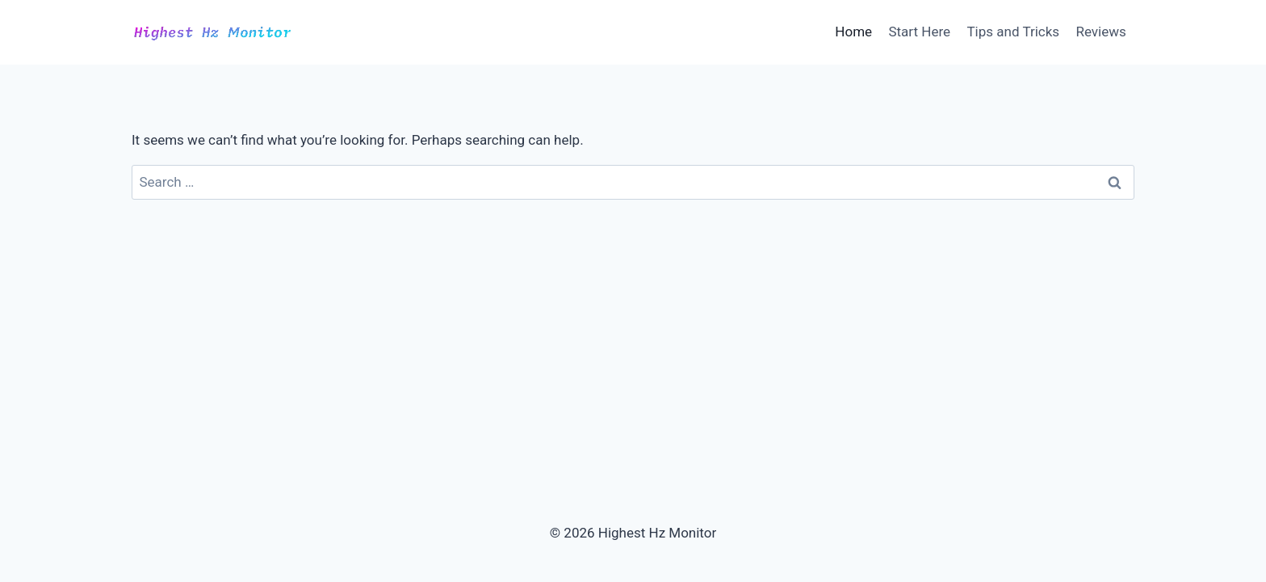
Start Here (919, 31)
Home (853, 31)
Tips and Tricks (1012, 31)
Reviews (1100, 31)
